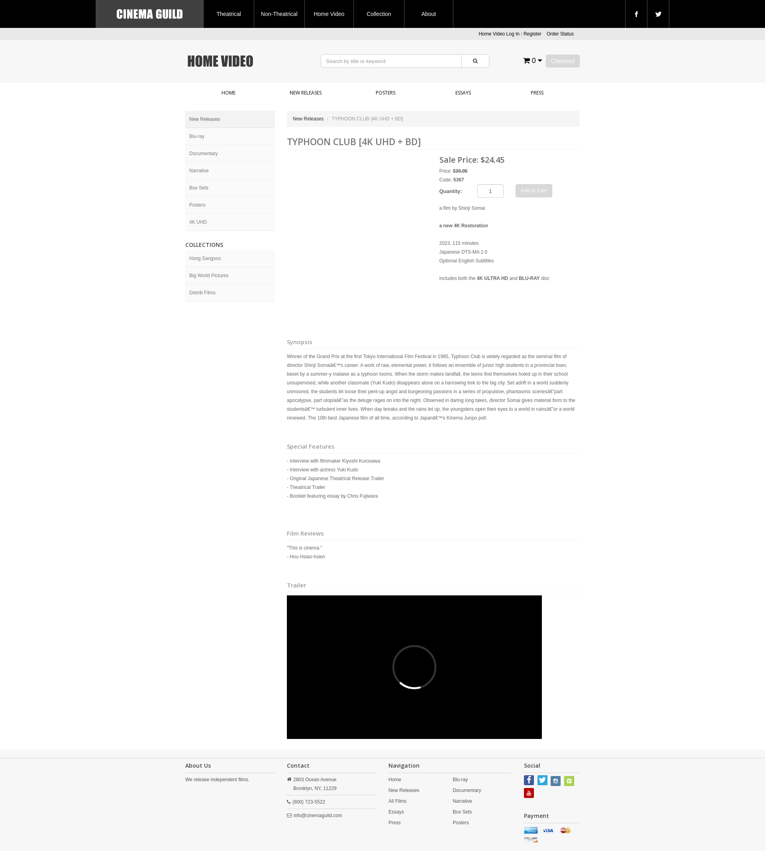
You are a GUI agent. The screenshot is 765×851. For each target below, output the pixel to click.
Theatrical (228, 14)
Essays (463, 92)
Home (228, 92)
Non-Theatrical (279, 14)
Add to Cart (534, 190)
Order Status (560, 34)
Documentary (203, 153)
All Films (397, 801)
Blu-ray (196, 136)
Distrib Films (202, 292)
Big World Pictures (208, 275)
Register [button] (532, 34)
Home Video (329, 14)
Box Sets (198, 188)
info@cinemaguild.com (318, 815)
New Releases (306, 92)
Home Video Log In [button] (499, 34)
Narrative (199, 170)
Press (537, 92)
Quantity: (450, 191)
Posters (385, 92)
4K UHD (198, 222)
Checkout (563, 61)
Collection (379, 14)
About (429, 14)
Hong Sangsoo (205, 258)
